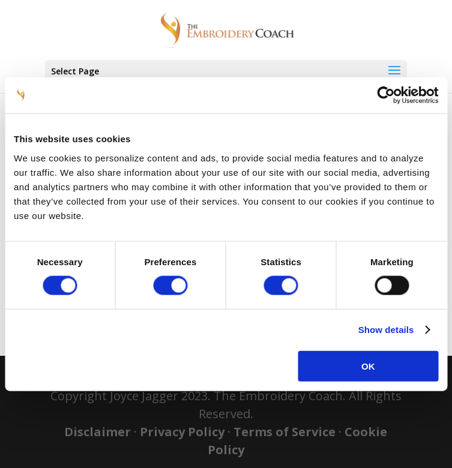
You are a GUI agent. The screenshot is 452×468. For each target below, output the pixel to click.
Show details (386, 330)
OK (368, 366)
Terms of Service (285, 432)
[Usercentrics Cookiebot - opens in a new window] (385, 95)
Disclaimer (97, 432)
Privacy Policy (182, 432)
